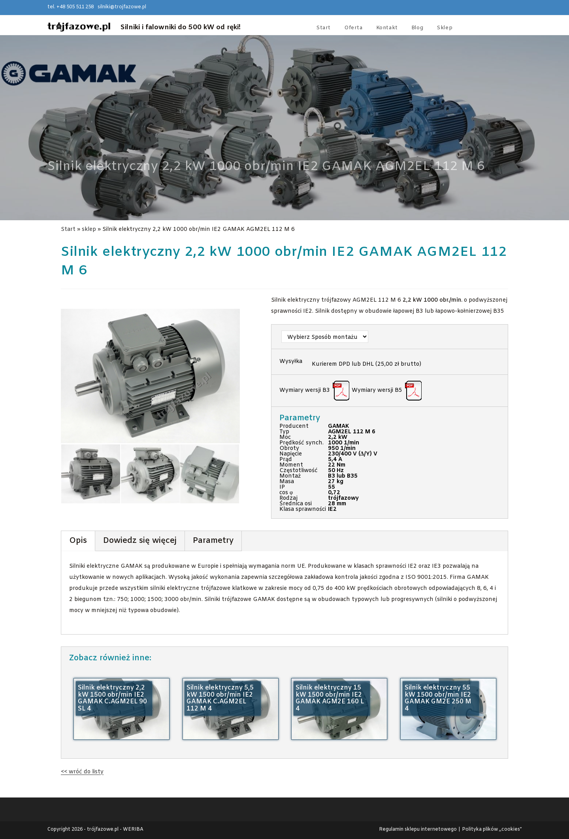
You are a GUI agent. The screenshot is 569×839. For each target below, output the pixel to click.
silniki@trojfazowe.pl (122, 7)
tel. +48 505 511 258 (70, 7)
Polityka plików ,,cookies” (492, 829)
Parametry (213, 540)
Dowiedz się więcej (140, 540)
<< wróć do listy (82, 772)
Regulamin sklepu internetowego (418, 829)
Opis (78, 540)
